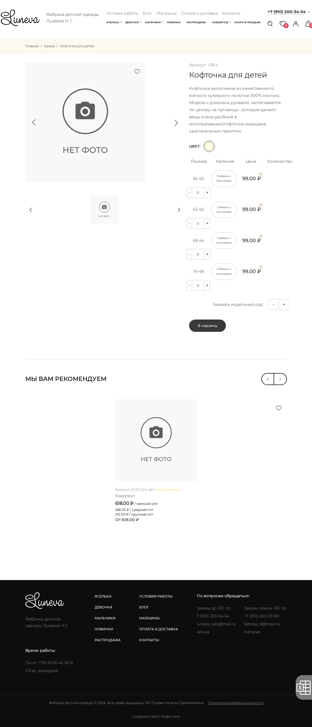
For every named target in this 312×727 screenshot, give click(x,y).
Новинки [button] (173, 22)
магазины (149, 618)
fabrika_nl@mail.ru (262, 624)
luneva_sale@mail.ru (216, 624)
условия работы (155, 596)
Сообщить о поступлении (224, 178)
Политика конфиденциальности (235, 703)
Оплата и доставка (199, 13)
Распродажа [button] (196, 22)
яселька (103, 596)
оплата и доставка (158, 629)
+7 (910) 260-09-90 (261, 616)
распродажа (107, 640)
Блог (147, 13)
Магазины (167, 13)
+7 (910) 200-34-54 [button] (287, 11)
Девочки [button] (132, 22)
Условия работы (122, 13)
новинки (104, 629)
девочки (103, 607)
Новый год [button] (220, 22)
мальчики (105, 618)
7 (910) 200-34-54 (213, 616)
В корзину (207, 325)
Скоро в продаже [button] (247, 22)
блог (144, 607)
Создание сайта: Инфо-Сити (156, 716)
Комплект (125, 496)
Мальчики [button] (152, 22)
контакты (149, 640)
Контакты (231, 13)
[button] (296, 23)
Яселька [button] (113, 22)
